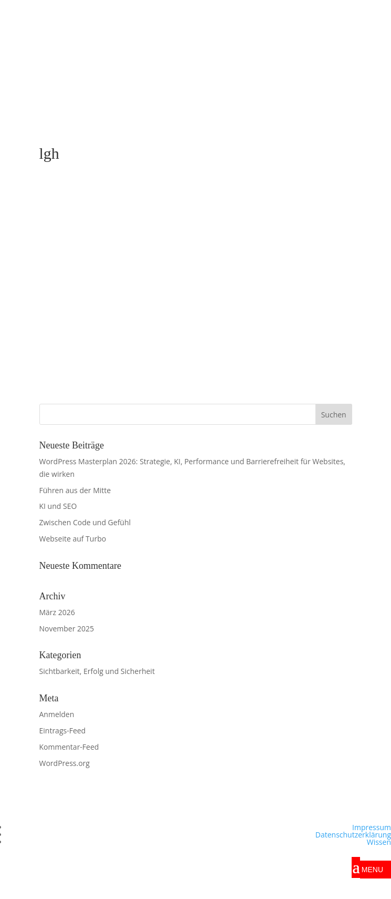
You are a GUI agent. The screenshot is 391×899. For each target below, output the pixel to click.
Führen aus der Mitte (75, 490)
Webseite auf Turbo (73, 539)
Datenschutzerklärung (353, 835)
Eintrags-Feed (62, 730)
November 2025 (66, 629)
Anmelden (57, 714)
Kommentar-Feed (69, 747)
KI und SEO (58, 506)
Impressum (371, 827)
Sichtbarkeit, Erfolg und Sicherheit (97, 671)
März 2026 (57, 612)
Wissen (379, 842)
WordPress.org (64, 763)
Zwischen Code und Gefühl (85, 522)
